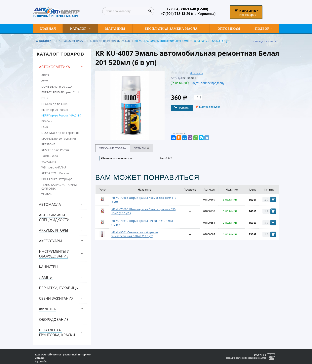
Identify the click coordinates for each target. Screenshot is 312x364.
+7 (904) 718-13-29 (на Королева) (188, 13)
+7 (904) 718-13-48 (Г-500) (187, 9)
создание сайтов (234, 358)
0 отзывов (196, 73)
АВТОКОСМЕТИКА (71, 41)
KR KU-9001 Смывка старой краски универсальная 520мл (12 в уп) (134, 234)
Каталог (45, 41)
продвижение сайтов (255, 358)
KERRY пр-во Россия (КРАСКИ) (110, 41)
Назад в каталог (265, 41)
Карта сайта (41, 361)
